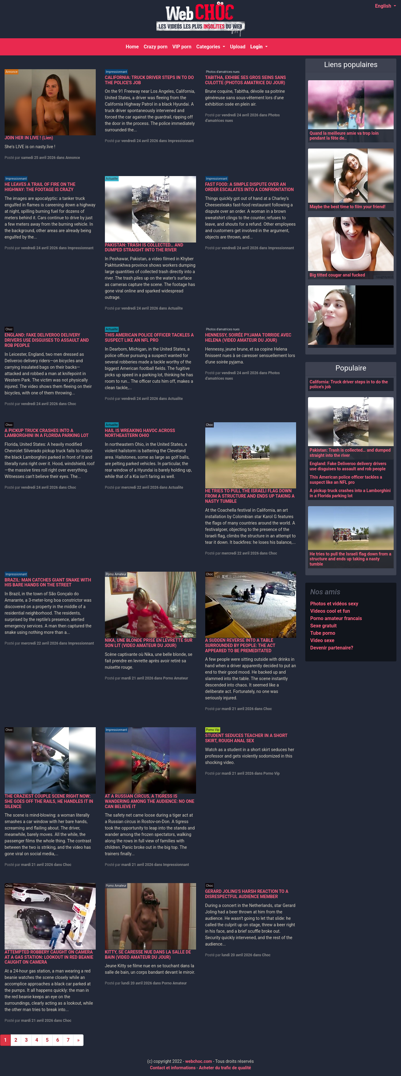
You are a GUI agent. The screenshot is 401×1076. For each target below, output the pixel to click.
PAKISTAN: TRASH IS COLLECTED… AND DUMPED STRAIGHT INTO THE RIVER (144, 248)
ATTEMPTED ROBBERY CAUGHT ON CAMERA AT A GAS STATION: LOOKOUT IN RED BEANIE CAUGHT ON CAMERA (49, 957)
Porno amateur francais (336, 618)
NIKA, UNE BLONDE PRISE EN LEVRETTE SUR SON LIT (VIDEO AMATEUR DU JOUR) (148, 643)
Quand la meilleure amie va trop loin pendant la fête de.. (344, 136)
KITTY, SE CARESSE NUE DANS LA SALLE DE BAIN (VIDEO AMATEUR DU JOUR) (148, 955)
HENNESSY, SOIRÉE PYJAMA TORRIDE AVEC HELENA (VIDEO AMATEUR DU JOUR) (248, 338)
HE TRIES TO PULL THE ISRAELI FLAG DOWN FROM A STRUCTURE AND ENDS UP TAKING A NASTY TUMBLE (250, 496)
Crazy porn (155, 47)
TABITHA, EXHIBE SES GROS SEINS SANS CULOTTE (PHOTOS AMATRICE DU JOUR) (245, 80)
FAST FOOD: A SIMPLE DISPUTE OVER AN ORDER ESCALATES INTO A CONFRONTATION (249, 187)
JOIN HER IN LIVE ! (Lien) (29, 137)
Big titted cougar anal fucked (337, 275)
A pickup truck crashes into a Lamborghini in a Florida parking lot (350, 493)
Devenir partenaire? (331, 648)
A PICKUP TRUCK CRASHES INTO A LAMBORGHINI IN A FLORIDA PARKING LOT (47, 433)
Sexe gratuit (323, 626)
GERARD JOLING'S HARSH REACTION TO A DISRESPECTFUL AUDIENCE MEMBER (246, 894)
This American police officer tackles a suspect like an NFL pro (346, 480)
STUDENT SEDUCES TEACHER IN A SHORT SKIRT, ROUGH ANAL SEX (246, 738)
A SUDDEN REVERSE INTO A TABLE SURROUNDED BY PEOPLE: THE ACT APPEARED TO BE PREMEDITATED (240, 645)
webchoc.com (198, 1061)
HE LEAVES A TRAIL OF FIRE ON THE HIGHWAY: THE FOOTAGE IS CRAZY (40, 187)
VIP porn (181, 47)
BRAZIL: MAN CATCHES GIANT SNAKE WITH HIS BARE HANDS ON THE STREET (48, 583)
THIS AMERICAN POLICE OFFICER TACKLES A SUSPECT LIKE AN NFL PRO (149, 338)
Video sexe (322, 640)
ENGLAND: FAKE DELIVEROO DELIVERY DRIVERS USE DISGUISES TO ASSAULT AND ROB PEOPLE (47, 340)
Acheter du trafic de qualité (225, 1067)
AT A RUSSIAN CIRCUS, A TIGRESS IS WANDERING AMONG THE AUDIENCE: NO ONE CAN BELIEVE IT (149, 801)
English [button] (383, 6)
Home (133, 46)
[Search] (388, 46)
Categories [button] (208, 47)
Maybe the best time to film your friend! (347, 206)
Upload (237, 47)
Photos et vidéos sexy (334, 604)
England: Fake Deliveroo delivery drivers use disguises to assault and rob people (348, 466)
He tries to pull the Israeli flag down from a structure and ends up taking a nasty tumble (350, 559)
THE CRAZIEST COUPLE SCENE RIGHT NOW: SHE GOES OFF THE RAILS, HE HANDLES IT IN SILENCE (49, 801)
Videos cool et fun (330, 611)
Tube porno (322, 633)
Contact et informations (172, 1067)
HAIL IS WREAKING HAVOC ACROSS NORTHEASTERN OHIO (140, 433)
